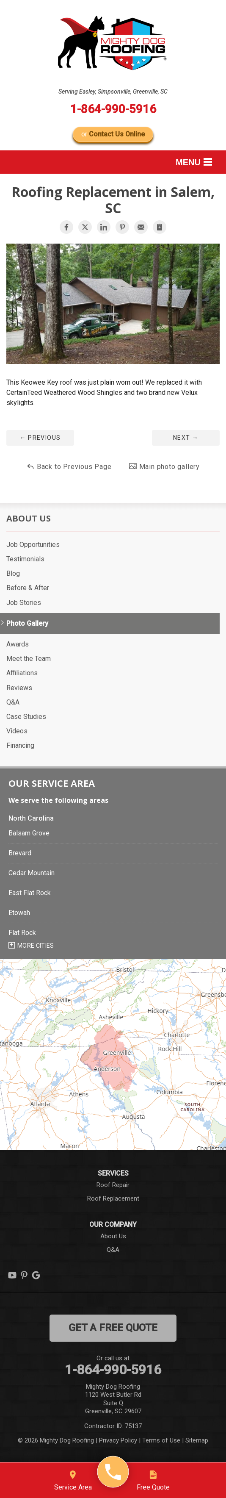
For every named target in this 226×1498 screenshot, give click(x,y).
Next (185, 437)
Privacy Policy (118, 1440)
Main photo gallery (164, 466)
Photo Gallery (27, 623)
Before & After (27, 588)
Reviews (19, 688)
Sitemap (196, 1440)
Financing (20, 745)
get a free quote (113, 1328)
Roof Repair (113, 1185)
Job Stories (23, 603)
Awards (17, 644)
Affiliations (22, 673)
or (113, 134)
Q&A (12, 702)
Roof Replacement (113, 1198)
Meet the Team (28, 659)
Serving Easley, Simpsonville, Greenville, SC (113, 91)
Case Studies (26, 717)
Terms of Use (161, 1440)
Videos (17, 731)
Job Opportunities (33, 545)
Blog (13, 573)
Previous (40, 437)
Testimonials (25, 559)
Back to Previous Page (69, 466)
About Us (28, 518)
